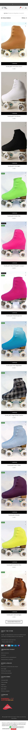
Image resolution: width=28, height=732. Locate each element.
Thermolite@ (4, 682)
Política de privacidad (6, 673)
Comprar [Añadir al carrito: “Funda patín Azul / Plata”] (14, 462)
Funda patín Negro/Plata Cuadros (14, 415)
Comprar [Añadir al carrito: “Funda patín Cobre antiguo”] (14, 612)
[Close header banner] (26, 1)
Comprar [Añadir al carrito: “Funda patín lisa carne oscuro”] (14, 63)
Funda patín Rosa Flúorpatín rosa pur (14, 266)
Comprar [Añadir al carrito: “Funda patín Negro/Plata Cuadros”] (14, 412)
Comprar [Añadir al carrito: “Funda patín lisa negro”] (14, 163)
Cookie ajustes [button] (6, 728)
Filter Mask (4, 686)
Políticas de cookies (6, 671)
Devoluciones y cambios (7, 659)
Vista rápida (25, 26)
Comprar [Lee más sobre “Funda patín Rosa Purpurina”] (14, 312)
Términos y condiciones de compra (9, 666)
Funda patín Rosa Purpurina (14, 315)
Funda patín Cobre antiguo (14, 614)
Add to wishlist (25, 23)
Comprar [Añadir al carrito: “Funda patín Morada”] (14, 512)
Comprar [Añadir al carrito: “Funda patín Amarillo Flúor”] (14, 562)
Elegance (3, 684)
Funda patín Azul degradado (14, 365)
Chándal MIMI (4, 680)
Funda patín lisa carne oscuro (14, 66)
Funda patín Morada (14, 515)
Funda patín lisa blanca (14, 116)
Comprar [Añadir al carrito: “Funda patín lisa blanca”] (14, 113)
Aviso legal (3, 668)
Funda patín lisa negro (14, 166)
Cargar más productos (14, 621)
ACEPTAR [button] (13, 728)
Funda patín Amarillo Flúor (14, 565)
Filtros (23, 18)
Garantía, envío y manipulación (8, 657)
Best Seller (3, 689)
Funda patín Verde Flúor (14, 216)
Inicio (6, 13)
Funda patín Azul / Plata (14, 465)
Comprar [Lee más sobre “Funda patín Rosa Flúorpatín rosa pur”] (14, 263)
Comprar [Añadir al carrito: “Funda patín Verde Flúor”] (14, 213)
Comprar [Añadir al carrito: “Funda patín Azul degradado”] (14, 362)
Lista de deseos (20, 7)
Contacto (3, 655)
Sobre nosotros (5, 653)
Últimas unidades (5, 691)
